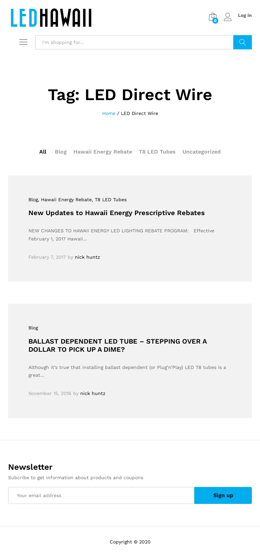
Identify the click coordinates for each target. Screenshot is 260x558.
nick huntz (87, 257)
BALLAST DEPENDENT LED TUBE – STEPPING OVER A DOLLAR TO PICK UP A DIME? (117, 345)
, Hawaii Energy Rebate (65, 199)
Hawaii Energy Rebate (102, 151)
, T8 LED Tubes (109, 199)
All (42, 151)
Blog (61, 151)
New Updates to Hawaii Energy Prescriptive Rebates (116, 213)
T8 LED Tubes (157, 151)
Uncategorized (201, 151)
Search (242, 42)
